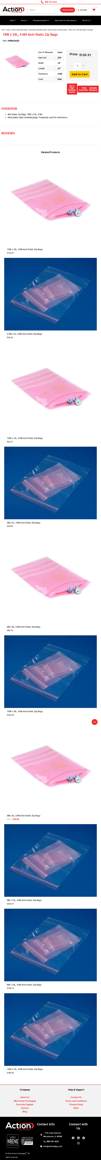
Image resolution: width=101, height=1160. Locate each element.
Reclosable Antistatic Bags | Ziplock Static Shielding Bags (48, 30)
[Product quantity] (77, 65)
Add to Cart (80, 74)
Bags (8, 30)
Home (3, 30)
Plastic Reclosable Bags (19, 30)
